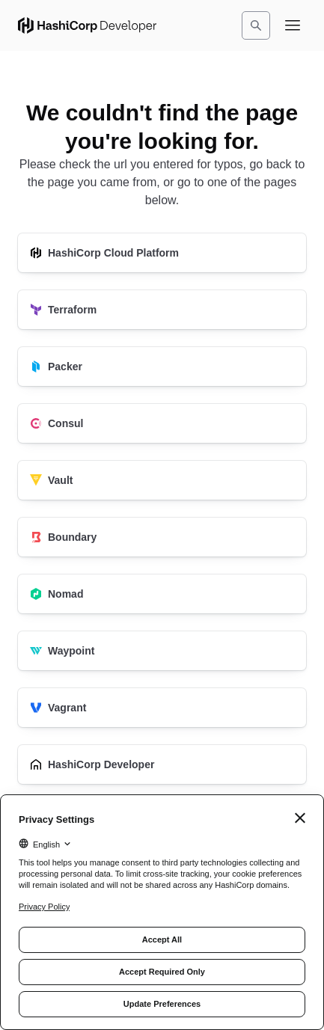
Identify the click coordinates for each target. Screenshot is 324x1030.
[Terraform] (162, 309)
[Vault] (162, 480)
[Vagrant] (162, 707)
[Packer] (162, 366)
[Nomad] (162, 593)
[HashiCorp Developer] (162, 764)
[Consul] (162, 423)
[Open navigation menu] (292, 25)
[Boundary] (162, 537)
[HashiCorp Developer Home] (87, 25)
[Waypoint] (162, 650)
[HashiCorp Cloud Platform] (162, 252)
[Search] (256, 25)
